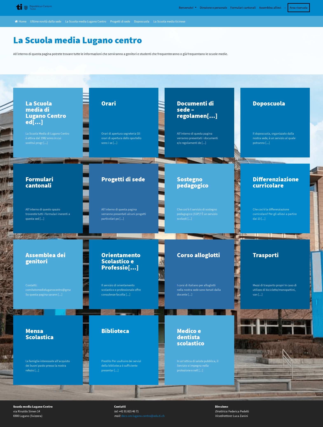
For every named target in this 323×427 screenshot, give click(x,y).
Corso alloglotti (198, 255)
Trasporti (266, 255)
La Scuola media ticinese (169, 21)
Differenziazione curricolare (276, 182)
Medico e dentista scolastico (190, 337)
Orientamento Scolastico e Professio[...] (120, 261)
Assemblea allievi (270, 7)
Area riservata (299, 7)
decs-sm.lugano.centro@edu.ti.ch (143, 416)
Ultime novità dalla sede (45, 21)
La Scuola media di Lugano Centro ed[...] (46, 112)
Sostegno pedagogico (192, 182)
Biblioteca (115, 331)
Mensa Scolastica (40, 334)
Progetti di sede (120, 21)
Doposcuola (141, 21)
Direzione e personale (213, 7)
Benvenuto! (186, 7)
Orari (108, 103)
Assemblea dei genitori (46, 258)
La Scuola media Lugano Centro (85, 21)
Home (20, 21)
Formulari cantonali (243, 7)
